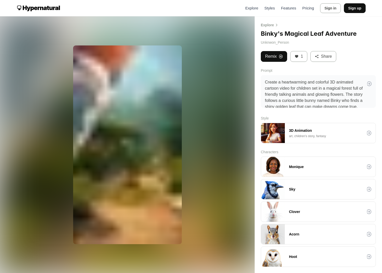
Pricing (308, 8)
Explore (251, 8)
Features (288, 8)
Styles (269, 8)
